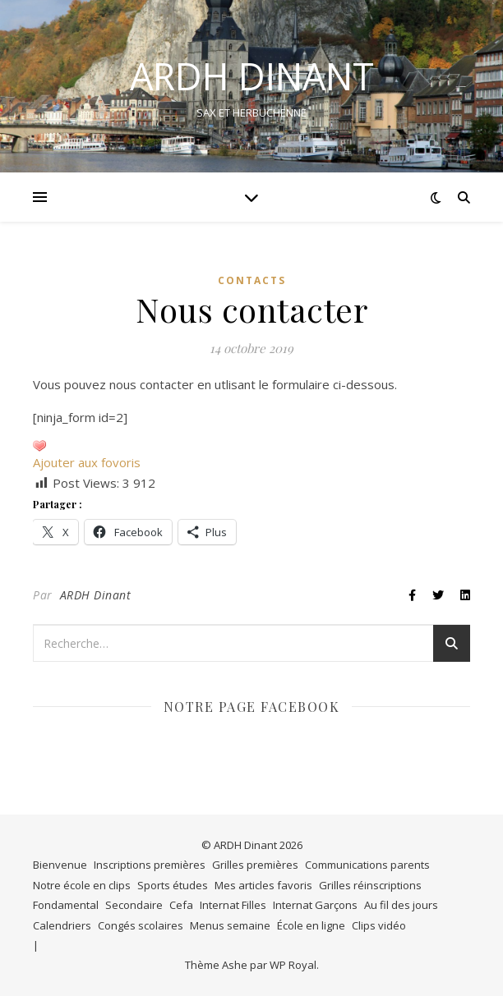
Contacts (252, 280)
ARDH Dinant (96, 595)
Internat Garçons (315, 904)
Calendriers (62, 925)
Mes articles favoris (263, 885)
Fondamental (66, 904)
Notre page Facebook (252, 706)
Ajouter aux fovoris (87, 462)
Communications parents (367, 864)
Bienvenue (60, 864)
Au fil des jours (401, 904)
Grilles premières (255, 864)
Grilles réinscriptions (370, 885)
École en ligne (311, 925)
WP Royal (293, 964)
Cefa (181, 904)
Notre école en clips (82, 885)
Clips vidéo (379, 925)
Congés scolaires (140, 925)
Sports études (172, 885)
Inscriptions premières (149, 864)
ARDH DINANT (252, 75)
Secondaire (134, 904)
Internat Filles (233, 904)
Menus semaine (230, 925)
